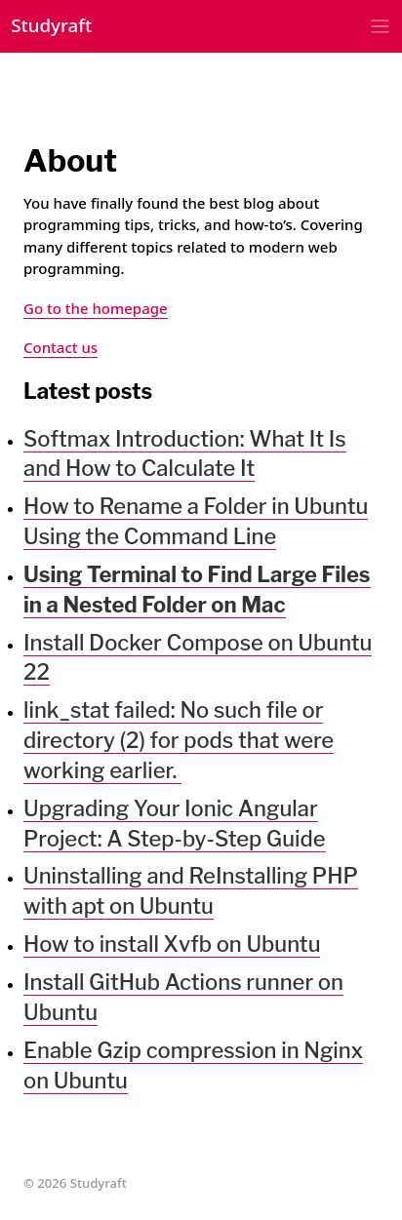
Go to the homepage (95, 308)
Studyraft (51, 25)
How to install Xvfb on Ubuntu (171, 944)
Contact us (60, 347)
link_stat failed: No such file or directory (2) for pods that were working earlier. (178, 740)
